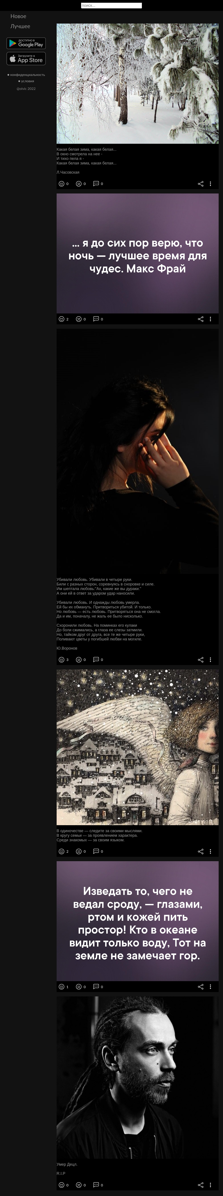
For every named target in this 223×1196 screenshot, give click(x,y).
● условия (26, 81)
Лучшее (20, 26)
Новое (18, 16)
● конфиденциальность (26, 74)
